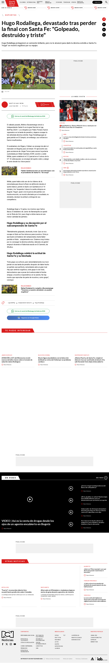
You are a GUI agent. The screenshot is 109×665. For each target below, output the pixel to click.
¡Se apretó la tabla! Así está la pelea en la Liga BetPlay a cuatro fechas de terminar (80, 148)
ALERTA (57, 574)
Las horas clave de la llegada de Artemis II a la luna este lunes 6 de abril (79, 137)
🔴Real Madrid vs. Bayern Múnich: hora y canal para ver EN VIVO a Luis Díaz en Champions (78, 126)
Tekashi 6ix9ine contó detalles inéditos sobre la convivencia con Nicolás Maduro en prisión (79, 159)
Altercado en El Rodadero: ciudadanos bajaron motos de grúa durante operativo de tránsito (58, 521)
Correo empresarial (26, 576)
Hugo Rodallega (39, 303)
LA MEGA (57, 578)
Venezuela (87, 525)
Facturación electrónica (40, 566)
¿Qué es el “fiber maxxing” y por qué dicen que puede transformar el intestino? (95, 500)
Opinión (73, 2)
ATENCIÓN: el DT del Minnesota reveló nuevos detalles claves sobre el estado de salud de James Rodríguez (17, 360)
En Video (10, 408)
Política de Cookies (67, 588)
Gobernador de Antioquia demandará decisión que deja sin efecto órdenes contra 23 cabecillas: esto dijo (93, 440)
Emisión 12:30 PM (53, 7)
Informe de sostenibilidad (40, 569)
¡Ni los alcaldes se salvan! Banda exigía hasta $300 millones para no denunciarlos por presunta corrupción (94, 428)
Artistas (65, 156)
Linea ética (39, 576)
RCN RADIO (58, 569)
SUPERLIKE (93, 569)
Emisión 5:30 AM (29, 7)
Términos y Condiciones (81, 588)
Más (101, 407)
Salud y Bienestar (48, 2)
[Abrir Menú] (3, 2)
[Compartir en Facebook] (104, 24)
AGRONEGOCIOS (76, 569)
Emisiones (7, 8)
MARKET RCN (94, 571)
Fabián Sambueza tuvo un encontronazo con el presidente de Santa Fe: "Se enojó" (37, 172)
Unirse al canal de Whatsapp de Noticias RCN (28, 116)
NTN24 (57, 565)
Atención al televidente (24, 569)
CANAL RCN (97, 2)
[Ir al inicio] (12, 3)
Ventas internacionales (41, 573)
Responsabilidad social (27, 565)
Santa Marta (45, 517)
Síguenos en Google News (28, 317)
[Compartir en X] (104, 29)
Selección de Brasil (44, 355)
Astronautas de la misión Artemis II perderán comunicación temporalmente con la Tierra (79, 171)
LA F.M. (57, 571)
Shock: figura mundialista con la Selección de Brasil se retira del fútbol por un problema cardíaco (54, 360)
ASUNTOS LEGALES (77, 567)
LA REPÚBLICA (75, 565)
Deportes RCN (39, 2)
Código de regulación (27, 572)
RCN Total (58, 567)
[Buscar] (106, 2)
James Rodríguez (7, 355)
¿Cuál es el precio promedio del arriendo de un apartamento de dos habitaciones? (95, 515)
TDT (64, 565)
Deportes (11, 15)
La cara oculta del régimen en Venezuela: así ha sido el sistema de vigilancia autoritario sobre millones (95, 529)
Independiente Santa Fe (25, 303)
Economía (59, 2)
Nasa (64, 134)
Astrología (5, 517)
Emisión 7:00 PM (76, 7)
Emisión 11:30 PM (100, 7)
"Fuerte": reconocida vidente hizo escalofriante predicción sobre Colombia (17, 521)
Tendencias (66, 2)
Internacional (31, 2)
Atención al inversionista (25, 581)
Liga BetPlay (11, 303)
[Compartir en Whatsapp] (104, 35)
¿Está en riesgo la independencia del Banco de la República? (93, 416)
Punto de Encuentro (80, 2)
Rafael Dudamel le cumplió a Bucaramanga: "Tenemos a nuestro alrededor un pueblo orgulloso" (37, 290)
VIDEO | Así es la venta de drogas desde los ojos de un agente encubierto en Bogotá (28, 452)
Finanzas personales (90, 510)
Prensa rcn (24, 578)
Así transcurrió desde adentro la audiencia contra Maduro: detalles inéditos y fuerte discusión (92, 452)
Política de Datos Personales (53, 588)
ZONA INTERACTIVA (96, 567)
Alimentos (87, 496)
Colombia (23, 2)
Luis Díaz (62, 123)
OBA (37, 578)
